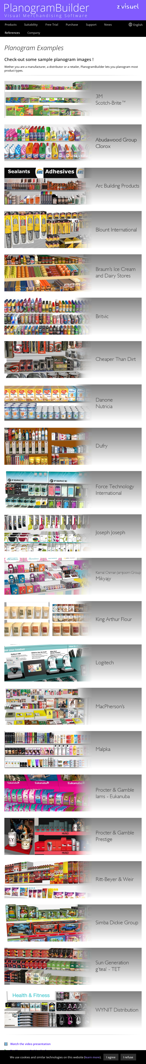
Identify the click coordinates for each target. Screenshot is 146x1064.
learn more (92, 1057)
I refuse (128, 1057)
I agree (111, 1057)
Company (33, 33)
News (108, 24)
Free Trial (51, 24)
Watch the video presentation (27, 1044)
